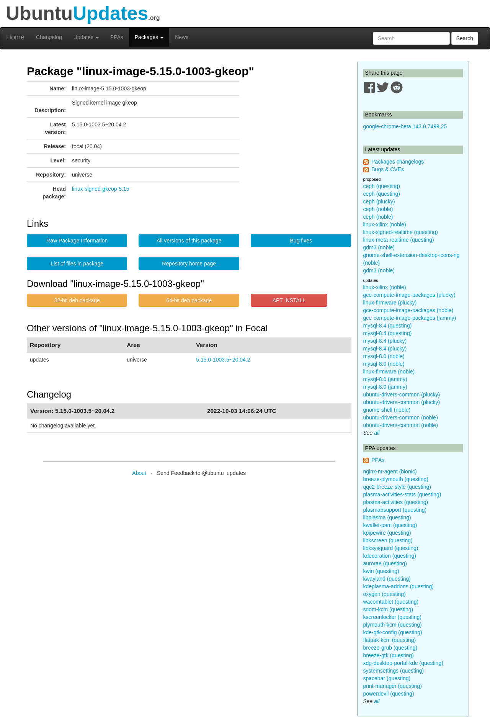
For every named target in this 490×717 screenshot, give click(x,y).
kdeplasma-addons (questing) (398, 586)
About (139, 473)
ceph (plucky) (379, 201)
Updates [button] (86, 37)
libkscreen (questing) (388, 540)
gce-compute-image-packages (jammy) (409, 318)
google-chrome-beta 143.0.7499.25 (405, 126)
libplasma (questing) (387, 517)
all (376, 433)
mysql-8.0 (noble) (384, 356)
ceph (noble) (378, 209)
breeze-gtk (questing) (388, 655)
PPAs (116, 37)
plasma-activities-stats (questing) (402, 494)
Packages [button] (149, 37)
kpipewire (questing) (387, 533)
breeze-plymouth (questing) (395, 479)
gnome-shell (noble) (387, 410)
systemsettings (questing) (393, 671)
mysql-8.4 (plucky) (385, 341)
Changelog (49, 37)
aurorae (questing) (385, 563)
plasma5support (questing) (395, 510)
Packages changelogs (397, 162)
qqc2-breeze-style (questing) (397, 487)
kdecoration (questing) (389, 556)
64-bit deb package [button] (189, 300)
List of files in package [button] (77, 263)
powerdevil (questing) (388, 694)
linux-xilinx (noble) (384, 224)
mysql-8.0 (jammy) (385, 379)
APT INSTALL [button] (289, 300)
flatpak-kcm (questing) (389, 640)
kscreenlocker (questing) (392, 617)
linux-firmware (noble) (389, 371)
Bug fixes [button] (301, 240)
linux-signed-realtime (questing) (400, 232)
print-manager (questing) (392, 686)
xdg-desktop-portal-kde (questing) (403, 663)
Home (15, 37)
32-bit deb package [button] (77, 300)
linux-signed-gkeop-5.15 (100, 189)
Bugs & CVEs (387, 169)
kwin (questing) (381, 571)
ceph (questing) (381, 186)
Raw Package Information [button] (77, 240)
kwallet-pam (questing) (390, 525)
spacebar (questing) (387, 678)
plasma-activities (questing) (395, 502)
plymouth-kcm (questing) (392, 625)
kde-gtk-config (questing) (392, 632)
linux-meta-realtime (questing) (398, 240)
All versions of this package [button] (189, 240)
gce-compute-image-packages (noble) (408, 310)
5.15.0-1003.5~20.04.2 (223, 360)
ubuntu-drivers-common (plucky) (401, 394)
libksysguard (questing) (390, 548)
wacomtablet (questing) (391, 602)
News (181, 37)
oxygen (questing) (384, 594)
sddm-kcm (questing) (388, 609)
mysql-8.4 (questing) (387, 325)
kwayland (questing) (387, 579)
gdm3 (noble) (379, 247)
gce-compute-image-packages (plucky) (409, 295)
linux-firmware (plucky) (390, 303)
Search (464, 38)
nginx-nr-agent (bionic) (390, 471)
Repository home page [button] (189, 263)
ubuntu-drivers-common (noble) (400, 417)
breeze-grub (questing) (390, 648)
